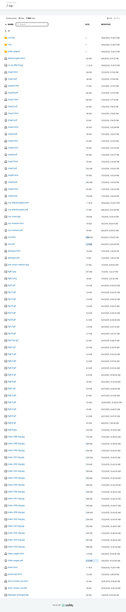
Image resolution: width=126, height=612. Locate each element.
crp (11, 5)
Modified (106, 24)
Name (11, 24)
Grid (117, 18)
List (109, 18)
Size (87, 24)
